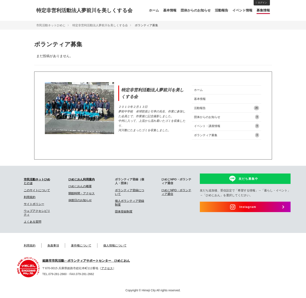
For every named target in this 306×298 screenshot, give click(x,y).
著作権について (81, 245)
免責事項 (53, 245)
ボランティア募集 (226, 135)
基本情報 (169, 10)
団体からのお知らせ (196, 10)
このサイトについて (37, 190)
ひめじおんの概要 (80, 186)
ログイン (261, 2)
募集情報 (263, 10)
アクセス (107, 268)
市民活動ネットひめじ (50, 25)
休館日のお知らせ (80, 200)
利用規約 (29, 197)
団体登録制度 (123, 211)
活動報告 (221, 10)
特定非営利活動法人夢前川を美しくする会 (84, 10)
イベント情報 (242, 10)
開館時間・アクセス (81, 193)
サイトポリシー (34, 204)
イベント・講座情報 (226, 126)
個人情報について (115, 245)
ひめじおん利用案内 (81, 179)
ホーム (154, 10)
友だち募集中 (248, 178)
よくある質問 (32, 221)
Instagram (247, 207)
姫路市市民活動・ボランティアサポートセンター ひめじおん (86, 260)
